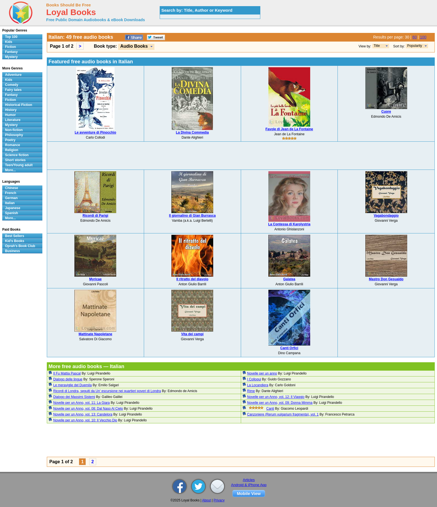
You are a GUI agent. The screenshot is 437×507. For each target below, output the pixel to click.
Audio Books (134, 46)
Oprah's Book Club (20, 246)
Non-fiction (14, 130)
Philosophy (14, 135)
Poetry (10, 140)
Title (377, 46)
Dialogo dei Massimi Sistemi (74, 397)
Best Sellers (14, 236)
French (10, 193)
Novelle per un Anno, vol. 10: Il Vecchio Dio (85, 420)
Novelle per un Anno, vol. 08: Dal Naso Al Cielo (88, 409)
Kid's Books (14, 241)
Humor (10, 115)
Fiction (10, 47)
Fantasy (11, 52)
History (10, 110)
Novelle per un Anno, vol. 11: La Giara (81, 403)
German (11, 198)
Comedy (11, 85)
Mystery (11, 57)
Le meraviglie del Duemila (72, 385)
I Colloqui (254, 379)
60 (414, 37)
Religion (11, 150)
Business (12, 251)
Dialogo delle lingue (67, 379)
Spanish (11, 213)
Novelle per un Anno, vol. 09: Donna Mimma (280, 403)
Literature (12, 120)
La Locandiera (257, 385)
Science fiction (17, 155)
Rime (251, 391)
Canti (270, 409)
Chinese (11, 188)
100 (423, 37)
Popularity (414, 46)
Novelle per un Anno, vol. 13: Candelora (82, 414)
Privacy (218, 500)
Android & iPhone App (248, 485)
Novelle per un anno (262, 373)
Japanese (12, 208)
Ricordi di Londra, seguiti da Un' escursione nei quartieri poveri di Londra (107, 391)
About (206, 500)
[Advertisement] (240, 155)
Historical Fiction (18, 105)
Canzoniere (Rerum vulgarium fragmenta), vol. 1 (283, 414)
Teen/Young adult (19, 165)
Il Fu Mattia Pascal (67, 373)
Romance (12, 145)
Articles (249, 480)
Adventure (13, 75)
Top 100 (11, 37)
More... (10, 170)
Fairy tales (13, 90)
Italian (10, 203)
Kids (8, 42)
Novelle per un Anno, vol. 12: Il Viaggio (276, 397)
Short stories (15, 160)
